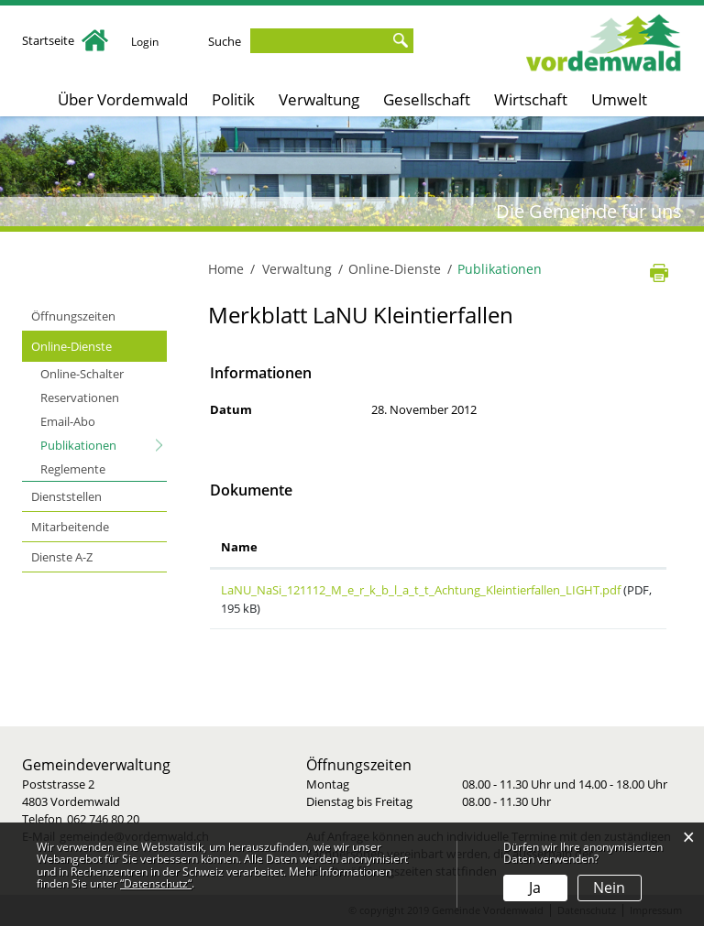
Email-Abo (67, 421)
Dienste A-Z (62, 557)
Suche (228, 41)
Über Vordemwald (123, 99)
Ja (535, 887)
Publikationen (103, 444)
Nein (609, 887)
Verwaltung (319, 99)
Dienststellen (66, 496)
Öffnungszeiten (73, 316)
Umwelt (619, 99)
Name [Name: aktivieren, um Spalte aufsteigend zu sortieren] (239, 547)
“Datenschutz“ (156, 883)
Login (146, 41)
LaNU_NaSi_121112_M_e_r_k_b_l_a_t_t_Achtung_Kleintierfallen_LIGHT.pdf (421, 590)
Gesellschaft (426, 99)
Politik (233, 99)
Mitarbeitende (70, 526)
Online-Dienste (71, 346)
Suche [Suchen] (403, 40)
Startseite (65, 40)
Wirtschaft (530, 99)
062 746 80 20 (103, 819)
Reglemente (72, 469)
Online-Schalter (82, 373)
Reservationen (79, 397)
